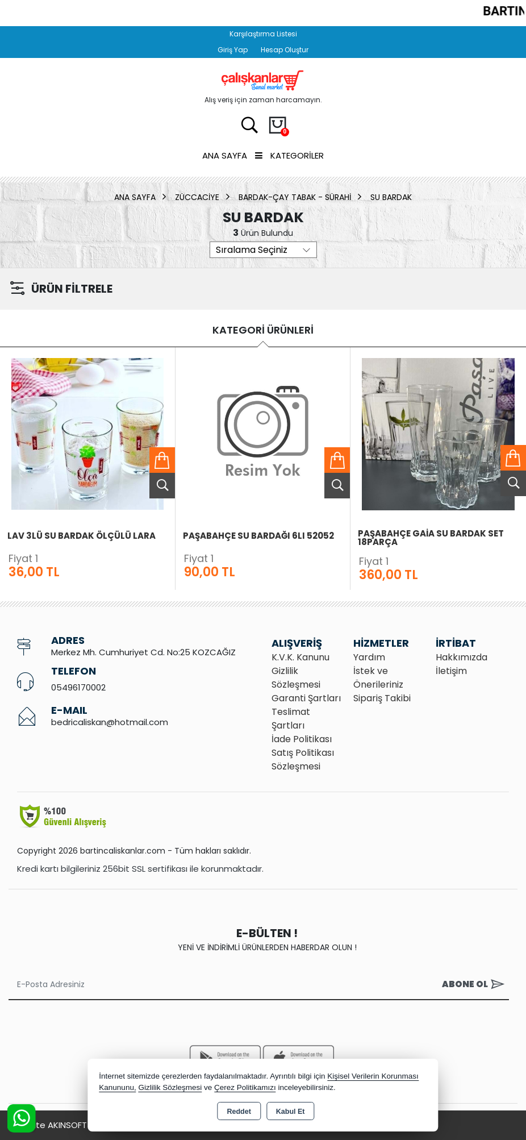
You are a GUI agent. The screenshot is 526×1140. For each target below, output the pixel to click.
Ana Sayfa (224, 155)
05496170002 (78, 687)
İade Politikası (302, 739)
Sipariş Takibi (382, 698)
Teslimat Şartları (291, 718)
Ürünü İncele (162, 485)
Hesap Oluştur (284, 50)
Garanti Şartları (306, 698)
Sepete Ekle (162, 460)
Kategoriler (289, 155)
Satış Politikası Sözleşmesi (303, 759)
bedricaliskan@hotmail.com (109, 722)
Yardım (369, 657)
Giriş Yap (233, 50)
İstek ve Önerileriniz (378, 677)
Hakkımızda (461, 657)
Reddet (239, 1112)
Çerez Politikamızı (245, 1087)
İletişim (451, 670)
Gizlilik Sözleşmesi (296, 677)
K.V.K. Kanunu (300, 657)
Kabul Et (290, 1112)
